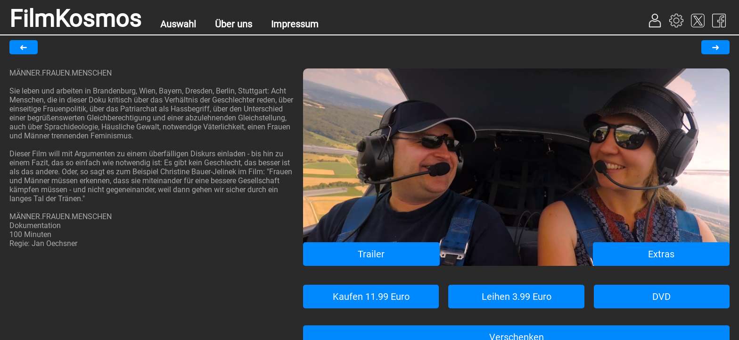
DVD (661, 296)
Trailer (371, 254)
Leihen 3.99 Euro (516, 296)
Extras (661, 254)
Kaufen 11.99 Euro (371, 296)
